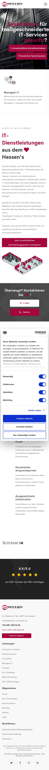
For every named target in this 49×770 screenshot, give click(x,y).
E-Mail (24, 303)
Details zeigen (34, 410)
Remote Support (16, 635)
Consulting (6, 658)
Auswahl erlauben (24, 427)
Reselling (6, 708)
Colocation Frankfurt (11, 649)
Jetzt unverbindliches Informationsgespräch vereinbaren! (24, 242)
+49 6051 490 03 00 (11, 625)
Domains (5, 668)
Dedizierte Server (9, 654)
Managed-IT (11, 92)
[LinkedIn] (38, 763)
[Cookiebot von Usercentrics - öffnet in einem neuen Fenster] (35, 332)
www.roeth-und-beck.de (13, 629)
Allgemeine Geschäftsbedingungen (17, 729)
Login (4, 717)
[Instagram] (29, 763)
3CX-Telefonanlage (10, 681)
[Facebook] (20, 763)
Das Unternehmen (10, 698)
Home (4, 694)
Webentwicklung (9, 677)
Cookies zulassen (24, 418)
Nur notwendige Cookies (24, 435)
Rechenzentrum (8, 703)
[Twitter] (11, 763)
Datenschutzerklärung (11, 734)
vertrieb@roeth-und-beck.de (14, 620)
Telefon (24, 312)
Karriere (5, 712)
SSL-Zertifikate (8, 672)
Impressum (6, 738)
